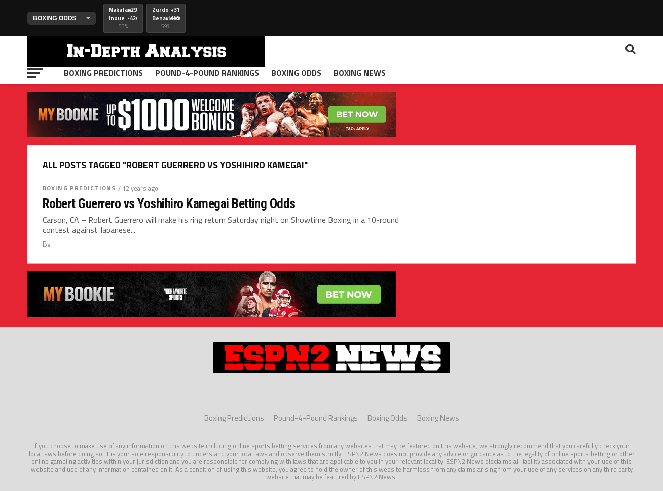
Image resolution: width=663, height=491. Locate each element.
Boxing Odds (296, 73)
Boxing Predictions (103, 73)
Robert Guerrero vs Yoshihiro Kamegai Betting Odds (169, 203)
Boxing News (360, 73)
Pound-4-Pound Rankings (207, 73)
